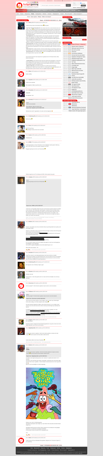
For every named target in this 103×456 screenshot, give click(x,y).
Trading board (53, 448)
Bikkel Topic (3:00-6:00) (74, 68)
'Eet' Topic (72, 61)
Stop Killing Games (73, 85)
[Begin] (41, 20)
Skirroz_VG (31, 22)
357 (45, 20)
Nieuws (21, 13)
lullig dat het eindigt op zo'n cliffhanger (37, 310)
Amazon (71, 75)
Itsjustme (31, 79)
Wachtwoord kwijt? (80, 7)
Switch (56, 10)
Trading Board (38, 13)
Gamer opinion (34, 16)
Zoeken (84, 39)
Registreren (75, 7)
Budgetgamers (56, 13)
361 (51, 20)
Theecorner (72, 51)
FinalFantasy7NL (32, 116)
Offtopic (39, 16)
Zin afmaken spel (73, 65)
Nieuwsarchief (37, 448)
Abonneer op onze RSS (77, 0)
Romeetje (31, 99)
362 (53, 20)
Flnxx (30, 125)
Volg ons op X (49, 0)
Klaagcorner (72, 89)
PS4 (51, 10)
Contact (62, 13)
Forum (32, 13)
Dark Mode (85, 0)
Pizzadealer (31, 90)
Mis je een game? (68, 13)
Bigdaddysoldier (32, 327)
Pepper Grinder (73, 82)
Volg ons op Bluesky (57, 0)
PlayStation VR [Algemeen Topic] (76, 56)
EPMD (30, 142)
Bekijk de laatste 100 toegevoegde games (77, 110)
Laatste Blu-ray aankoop (75, 79)
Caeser (30, 135)
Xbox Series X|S (37, 10)
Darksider (31, 252)
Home (17, 13)
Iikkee (30, 71)
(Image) (27, 349)
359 (48, 20)
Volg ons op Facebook (67, 0)
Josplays (30, 177)
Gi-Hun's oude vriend (43, 233)
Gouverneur (31, 283)
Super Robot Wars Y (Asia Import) (79, 109)
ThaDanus (31, 291)
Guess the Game (73, 72)
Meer (79, 10)
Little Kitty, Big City (76, 102)
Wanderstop (74, 103)
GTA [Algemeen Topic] (74, 87)
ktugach (30, 319)
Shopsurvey (27, 13)
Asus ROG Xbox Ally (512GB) (76, 77)
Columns (49, 13)
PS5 (29, 10)
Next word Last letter (74, 49)
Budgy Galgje (72, 67)
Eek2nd (30, 221)
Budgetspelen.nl (71, 450)
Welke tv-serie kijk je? (46, 16)
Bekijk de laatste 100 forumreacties (75, 97)
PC (60, 10)
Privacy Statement (55, 450)
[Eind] (60, 20)
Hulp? (84, 7)
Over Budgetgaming (42, 450)
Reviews (44, 13)
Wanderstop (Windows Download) (79, 107)
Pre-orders (66, 10)
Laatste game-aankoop (74, 96)
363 (55, 20)
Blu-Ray (74, 10)
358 (46, 20)
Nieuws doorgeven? (78, 13)
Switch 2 (45, 10)
